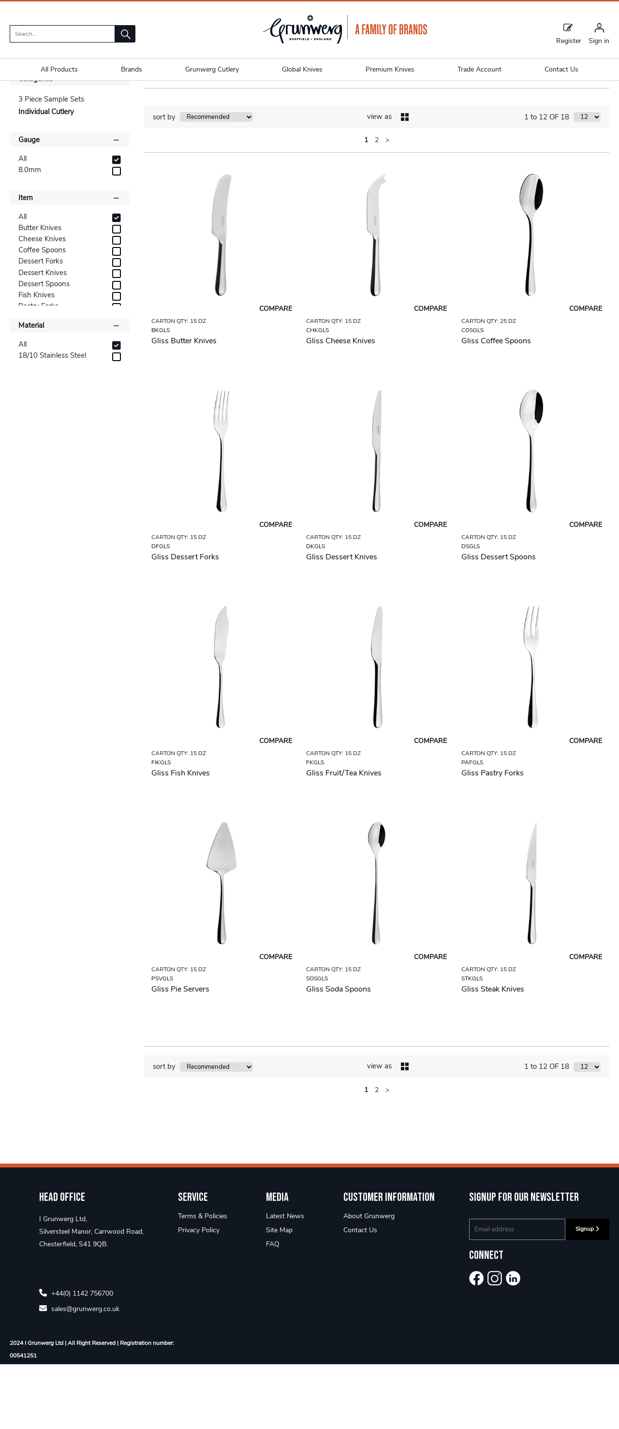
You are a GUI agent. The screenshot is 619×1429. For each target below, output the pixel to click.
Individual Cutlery (215, 98)
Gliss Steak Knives (492, 1054)
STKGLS (472, 1043)
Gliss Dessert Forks (185, 621)
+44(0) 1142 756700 (76, 1358)
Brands (131, 69)
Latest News (285, 1280)
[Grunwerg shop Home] (345, 41)
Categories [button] (69, 143)
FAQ (273, 1308)
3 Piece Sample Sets (51, 164)
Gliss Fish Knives (180, 837)
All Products (59, 69)
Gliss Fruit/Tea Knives (344, 837)
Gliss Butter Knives (184, 405)
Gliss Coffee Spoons (496, 405)
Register (568, 33)
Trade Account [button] (479, 69)
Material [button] (69, 389)
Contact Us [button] (561, 69)
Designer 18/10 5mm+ (75, 98)
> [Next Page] (387, 204)
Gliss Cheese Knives (340, 405)
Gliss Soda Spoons (338, 1054)
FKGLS (315, 827)
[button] (125, 34)
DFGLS (160, 611)
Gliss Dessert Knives (341, 621)
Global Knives (302, 69)
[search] (62, 34)
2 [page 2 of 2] (377, 204)
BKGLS (160, 395)
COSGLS (472, 395)
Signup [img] (587, 1294)
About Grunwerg (369, 1280)
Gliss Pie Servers (180, 1054)
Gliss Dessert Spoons (498, 621)
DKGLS (315, 611)
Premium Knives (390, 69)
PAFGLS (472, 827)
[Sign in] (599, 33)
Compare (275, 373)
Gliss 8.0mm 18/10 (149, 98)
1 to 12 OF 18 (546, 182)
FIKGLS (161, 827)
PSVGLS (162, 1043)
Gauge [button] (69, 204)
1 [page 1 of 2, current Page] (366, 204)
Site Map (279, 1294)
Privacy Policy (199, 1294)
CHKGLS (317, 395)
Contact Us (360, 1294)
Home (20, 98)
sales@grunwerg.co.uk (79, 1373)
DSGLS (470, 611)
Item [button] (69, 262)
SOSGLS (317, 1043)
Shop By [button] (32, 125)
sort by (164, 182)
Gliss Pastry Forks (492, 837)
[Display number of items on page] (587, 182)
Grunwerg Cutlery (212, 69)
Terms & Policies (202, 1280)
